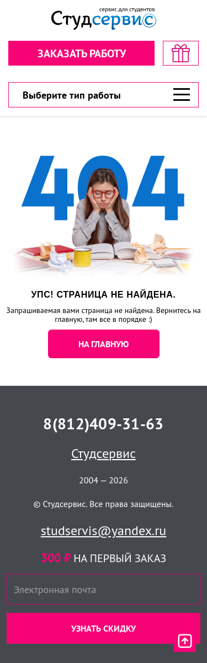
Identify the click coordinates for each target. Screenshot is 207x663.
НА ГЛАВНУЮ (103, 343)
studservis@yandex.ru (104, 530)
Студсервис (103, 453)
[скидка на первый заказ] (181, 53)
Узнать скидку (103, 628)
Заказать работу (82, 53)
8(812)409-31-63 (103, 423)
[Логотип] (103, 19)
